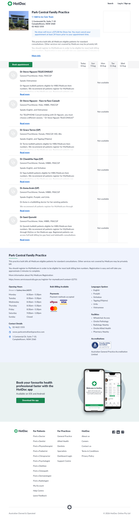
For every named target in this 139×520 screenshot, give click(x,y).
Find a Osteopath (40, 471)
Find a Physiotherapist (43, 446)
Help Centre (38, 491)
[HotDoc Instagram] (122, 432)
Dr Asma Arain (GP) (29, 188)
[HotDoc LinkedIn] (118, 432)
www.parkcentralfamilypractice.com (28, 332)
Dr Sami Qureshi (28, 217)
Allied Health (63, 441)
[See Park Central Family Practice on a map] (116, 21)
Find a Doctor (39, 436)
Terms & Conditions (90, 451)
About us (86, 436)
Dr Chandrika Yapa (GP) (31, 159)
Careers (85, 441)
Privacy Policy (88, 456)
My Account (38, 486)
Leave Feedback (40, 496)
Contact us (86, 446)
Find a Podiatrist (40, 451)
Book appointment (20, 65)
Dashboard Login (64, 456)
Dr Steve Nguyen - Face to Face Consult (40, 101)
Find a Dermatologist (42, 476)
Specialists (62, 451)
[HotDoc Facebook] (113, 432)
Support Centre (64, 461)
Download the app (30, 400)
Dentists (61, 446)
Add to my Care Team (42, 17)
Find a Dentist (39, 441)
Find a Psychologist (41, 461)
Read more (25, 94)
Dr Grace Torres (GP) (30, 130)
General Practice (64, 436)
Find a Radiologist (41, 481)
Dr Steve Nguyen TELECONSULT (36, 72)
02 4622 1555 (19, 327)
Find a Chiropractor (41, 456)
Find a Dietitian (39, 466)
